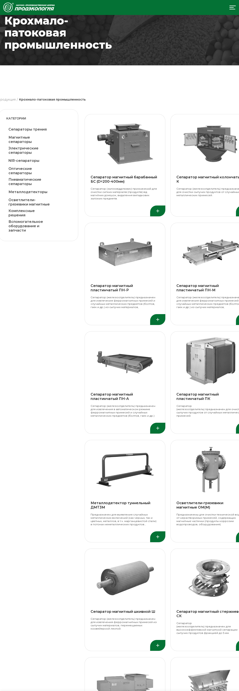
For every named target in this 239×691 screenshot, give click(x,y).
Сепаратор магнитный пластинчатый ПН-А (112, 396)
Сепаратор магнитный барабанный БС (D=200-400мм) (124, 179)
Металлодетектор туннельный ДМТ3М (120, 505)
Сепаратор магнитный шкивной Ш (123, 612)
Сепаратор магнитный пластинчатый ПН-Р (112, 288)
